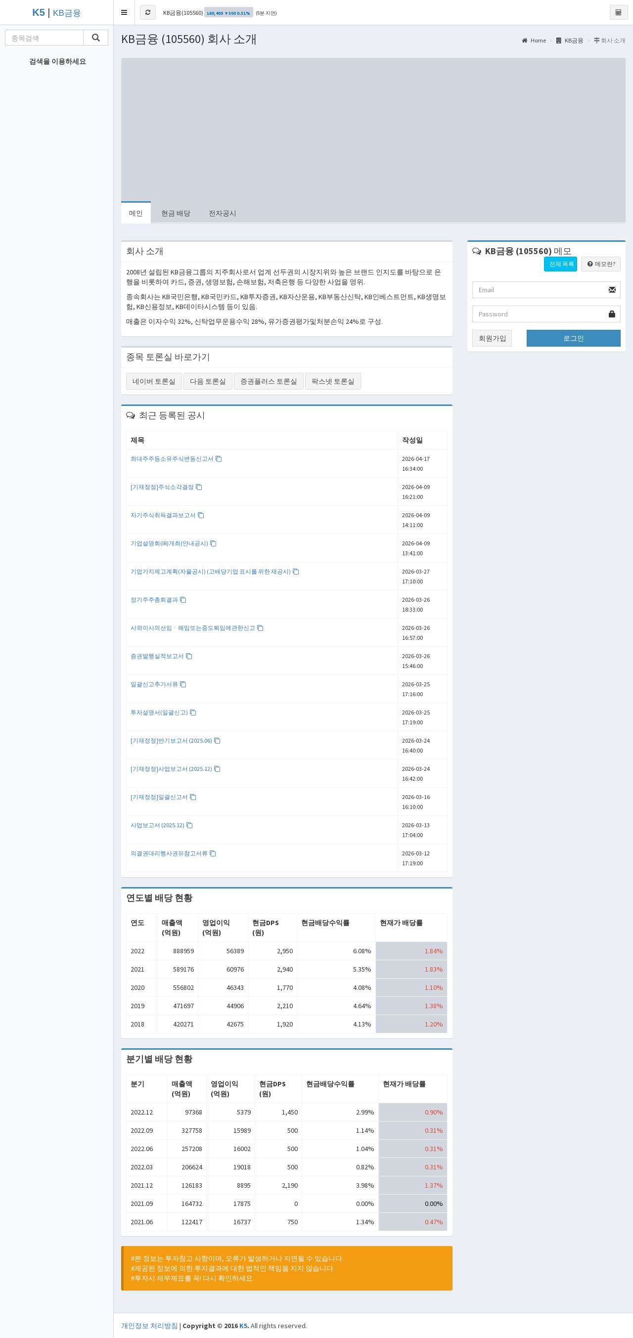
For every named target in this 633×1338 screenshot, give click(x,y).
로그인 (573, 338)
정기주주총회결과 (158, 599)
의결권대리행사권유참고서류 (173, 853)
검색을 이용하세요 (57, 61)
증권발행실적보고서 (161, 656)
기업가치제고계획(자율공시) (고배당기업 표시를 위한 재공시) (215, 571)
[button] (124, 12)
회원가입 (492, 338)
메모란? (601, 264)
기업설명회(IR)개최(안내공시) (174, 543)
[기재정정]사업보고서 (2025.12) (176, 768)
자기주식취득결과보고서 (167, 515)
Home (534, 40)
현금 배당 (175, 213)
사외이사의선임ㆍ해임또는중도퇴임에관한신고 (197, 627)
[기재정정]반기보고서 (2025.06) (176, 740)
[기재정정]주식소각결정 (166, 487)
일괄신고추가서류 (158, 684)
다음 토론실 (208, 381)
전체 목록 (561, 264)
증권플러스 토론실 (268, 381)
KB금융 (67, 13)
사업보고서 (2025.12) (162, 825)
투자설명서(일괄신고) (163, 712)
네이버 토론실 (154, 381)
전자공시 (222, 213)
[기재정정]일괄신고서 (163, 797)
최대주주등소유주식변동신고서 (176, 458)
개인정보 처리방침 (149, 1325)
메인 (136, 213)
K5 (243, 1325)
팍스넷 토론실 (333, 381)
